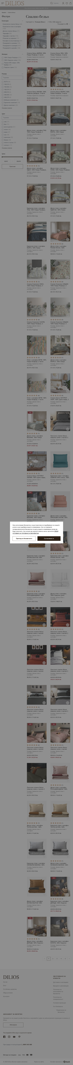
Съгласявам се (49, 538)
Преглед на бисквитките (24, 538)
